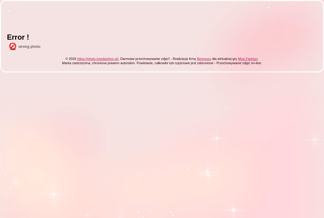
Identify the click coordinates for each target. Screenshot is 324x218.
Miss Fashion (248, 59)
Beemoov (204, 59)
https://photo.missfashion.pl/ (97, 59)
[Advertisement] (117, 20)
